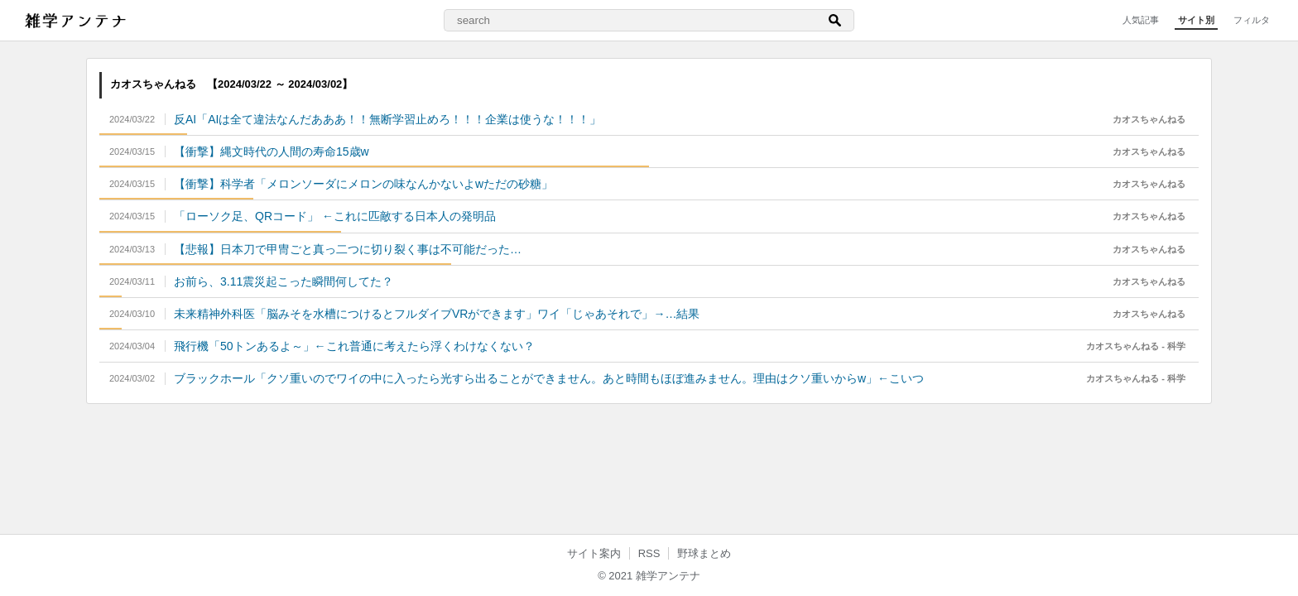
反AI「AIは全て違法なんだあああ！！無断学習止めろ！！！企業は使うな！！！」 (387, 119)
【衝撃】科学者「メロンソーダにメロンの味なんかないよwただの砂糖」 (363, 183)
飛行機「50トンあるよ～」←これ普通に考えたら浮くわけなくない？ (354, 346)
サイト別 (1196, 20)
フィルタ (1251, 20)
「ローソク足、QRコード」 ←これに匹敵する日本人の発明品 (335, 216)
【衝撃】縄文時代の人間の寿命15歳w (271, 151)
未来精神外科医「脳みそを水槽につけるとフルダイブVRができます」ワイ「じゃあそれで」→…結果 (436, 313)
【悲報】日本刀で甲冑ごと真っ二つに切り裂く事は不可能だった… (348, 249)
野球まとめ (704, 553)
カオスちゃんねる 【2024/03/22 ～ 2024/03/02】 (231, 84)
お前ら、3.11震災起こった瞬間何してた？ (283, 281)
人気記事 (1141, 20)
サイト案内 (594, 553)
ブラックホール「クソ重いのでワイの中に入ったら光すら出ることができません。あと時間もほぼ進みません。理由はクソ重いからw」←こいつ (549, 378)
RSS (649, 553)
